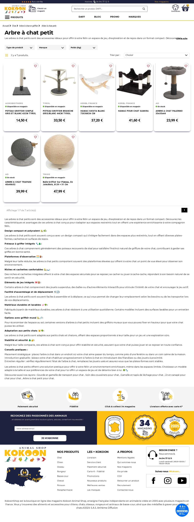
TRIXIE (46, 174)
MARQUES (135, 17)
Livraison (91, 458)
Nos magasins (124, 467)
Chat (59, 458)
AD (157, 103)
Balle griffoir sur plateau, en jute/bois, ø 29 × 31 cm (58, 183)
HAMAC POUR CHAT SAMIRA (133, 110)
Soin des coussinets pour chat (102, 375)
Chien (60, 462)
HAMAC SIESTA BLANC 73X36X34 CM (93, 112)
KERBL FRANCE (89, 103)
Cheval (60, 481)
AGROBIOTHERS (14, 103)
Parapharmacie (64, 490)
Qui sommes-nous (126, 462)
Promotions (93, 476)
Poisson (61, 485)
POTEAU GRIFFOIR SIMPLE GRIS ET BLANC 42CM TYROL (20, 112)
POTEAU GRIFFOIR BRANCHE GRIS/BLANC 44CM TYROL (58, 112)
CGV (119, 476)
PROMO (115, 17)
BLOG (97, 17)
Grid (6, 55)
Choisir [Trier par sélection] (157, 55)
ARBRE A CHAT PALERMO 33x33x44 (169, 112)
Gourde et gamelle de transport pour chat (60, 375)
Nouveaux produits (97, 481)
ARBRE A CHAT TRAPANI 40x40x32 (18, 183)
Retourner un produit (128, 481)
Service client (94, 462)
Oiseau (60, 467)
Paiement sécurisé (96, 467)
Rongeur (61, 471)
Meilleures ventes (96, 485)
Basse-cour (62, 476)
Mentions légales (126, 458)
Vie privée (122, 471)
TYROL (46, 103)
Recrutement (124, 485)
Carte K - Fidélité (96, 471)
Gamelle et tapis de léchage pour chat (142, 375)
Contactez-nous (125, 490)
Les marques (93, 490)
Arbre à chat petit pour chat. (39, 378)
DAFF (82, 17)
